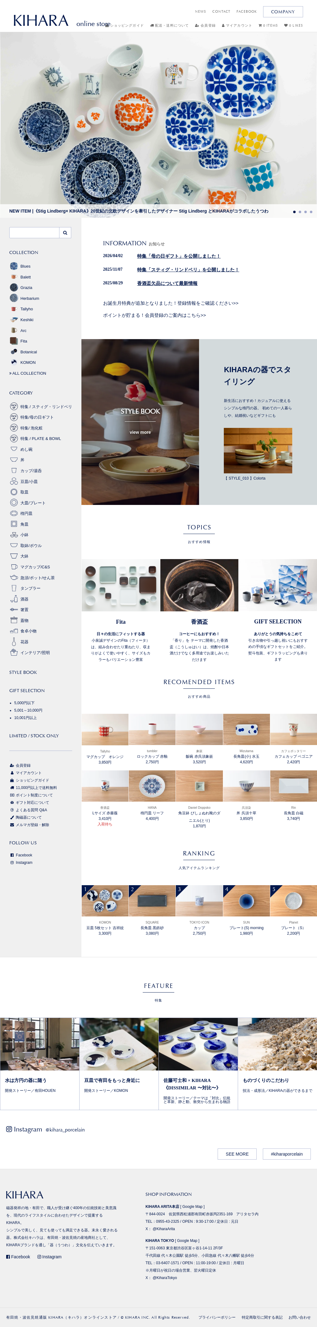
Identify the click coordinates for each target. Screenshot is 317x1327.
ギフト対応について (29, 802)
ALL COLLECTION (27, 373)
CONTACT (221, 11)
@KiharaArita (164, 1229)
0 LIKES (293, 25)
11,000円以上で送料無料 (33, 788)
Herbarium (24, 298)
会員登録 (205, 25)
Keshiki (21, 319)
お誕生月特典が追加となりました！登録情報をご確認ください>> (171, 303)
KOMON (22, 362)
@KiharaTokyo (165, 1278)
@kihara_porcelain (65, 1130)
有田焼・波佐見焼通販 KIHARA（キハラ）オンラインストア (61, 1317)
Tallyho (21, 309)
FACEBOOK (247, 11)
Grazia (20, 287)
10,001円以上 (25, 718)
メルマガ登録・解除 (29, 825)
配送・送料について (169, 25)
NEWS (200, 11)
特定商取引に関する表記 (262, 1317)
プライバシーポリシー (217, 1317)
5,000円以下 (24, 703)
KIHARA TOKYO (159, 1241)
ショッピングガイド (124, 25)
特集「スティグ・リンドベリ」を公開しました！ (188, 269)
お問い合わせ (300, 1317)
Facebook (20, 855)
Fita (18, 341)
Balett (20, 277)
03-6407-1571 (167, 1263)
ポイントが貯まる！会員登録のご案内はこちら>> (154, 315)
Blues (20, 266)
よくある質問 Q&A (28, 810)
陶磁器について (25, 817)
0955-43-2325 (167, 1221)
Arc (18, 330)
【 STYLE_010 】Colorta (258, 454)
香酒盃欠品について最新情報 (167, 283)
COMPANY (283, 12)
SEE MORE (237, 1154)
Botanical (23, 352)
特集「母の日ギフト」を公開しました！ (179, 256)
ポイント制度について (31, 795)
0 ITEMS (268, 25)
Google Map (192, 1206)
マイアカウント (237, 25)
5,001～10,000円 (28, 710)
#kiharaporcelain (287, 1154)
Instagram (21, 862)
